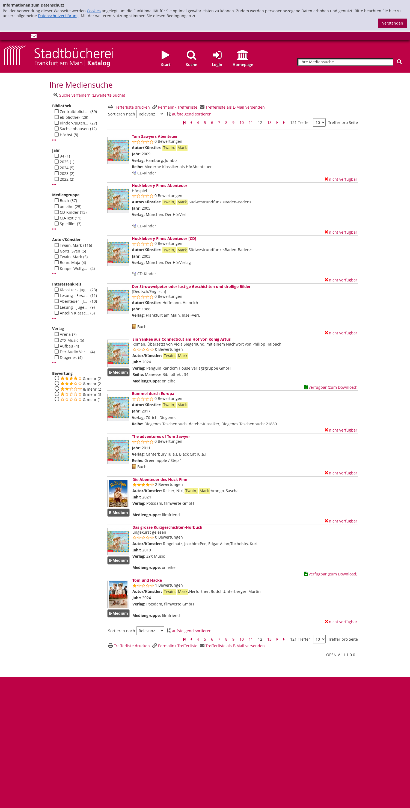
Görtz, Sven (70, 251)
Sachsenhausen (74, 128)
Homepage (243, 64)
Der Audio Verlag (74, 351)
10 (241, 122)
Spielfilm (68, 223)
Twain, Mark (71, 245)
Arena (65, 334)
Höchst (66, 134)
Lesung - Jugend (74, 307)
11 (251, 122)
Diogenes (68, 357)
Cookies (94, 10)
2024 (64, 167)
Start (165, 64)
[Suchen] (399, 61)
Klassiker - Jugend (74, 289)
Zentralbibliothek (74, 111)
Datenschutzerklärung (58, 15)
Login (217, 64)
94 (62, 156)
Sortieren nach (121, 114)
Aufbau (66, 346)
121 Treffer (300, 122)
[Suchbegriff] (345, 62)
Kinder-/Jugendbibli (74, 123)
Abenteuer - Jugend (74, 301)
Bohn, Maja (70, 262)
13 (269, 122)
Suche (191, 64)
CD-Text (66, 218)
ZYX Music (69, 340)
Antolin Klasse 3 (74, 313)
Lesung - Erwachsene (74, 295)
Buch (64, 200)
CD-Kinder (69, 212)
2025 (64, 161)
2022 (64, 179)
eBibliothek (70, 117)
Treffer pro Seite (343, 122)
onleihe (66, 206)
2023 (64, 173)
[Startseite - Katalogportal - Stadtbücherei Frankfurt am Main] (58, 55)
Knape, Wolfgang (74, 268)
